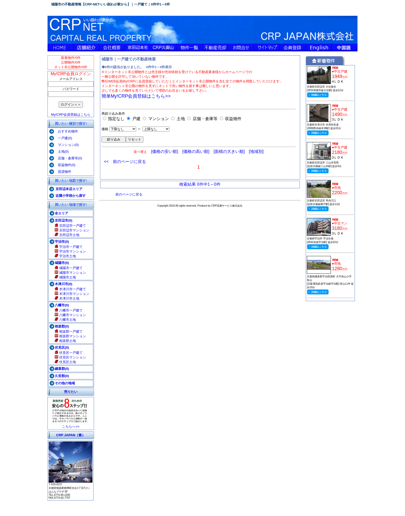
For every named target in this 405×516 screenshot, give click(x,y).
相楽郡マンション (70, 336)
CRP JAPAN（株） (70, 435)
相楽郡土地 (65, 341)
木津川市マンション (72, 294)
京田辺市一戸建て (70, 226)
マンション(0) (66, 145)
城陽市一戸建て (69, 268)
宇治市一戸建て (69, 247)
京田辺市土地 (67, 235)
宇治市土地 (65, 256)
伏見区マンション (70, 357)
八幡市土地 (65, 320)
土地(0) (61, 151)
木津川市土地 (67, 298)
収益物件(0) (64, 165)
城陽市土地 (65, 277)
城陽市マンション (70, 273)
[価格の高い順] (195, 151)
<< (106, 161)
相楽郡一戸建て (69, 331)
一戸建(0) (63, 138)
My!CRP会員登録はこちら (70, 114)
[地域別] (256, 151)
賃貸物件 (62, 172)
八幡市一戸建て (69, 310)
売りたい (70, 392)
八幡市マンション (70, 315)
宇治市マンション (70, 251)
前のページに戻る (129, 161)
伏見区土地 (65, 362)
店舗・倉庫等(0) (68, 158)
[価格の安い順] (164, 151)
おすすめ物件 (66, 131)
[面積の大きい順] (229, 151)
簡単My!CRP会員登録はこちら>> (136, 96)
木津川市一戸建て (70, 289)
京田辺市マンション (72, 230)
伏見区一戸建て (69, 353)
